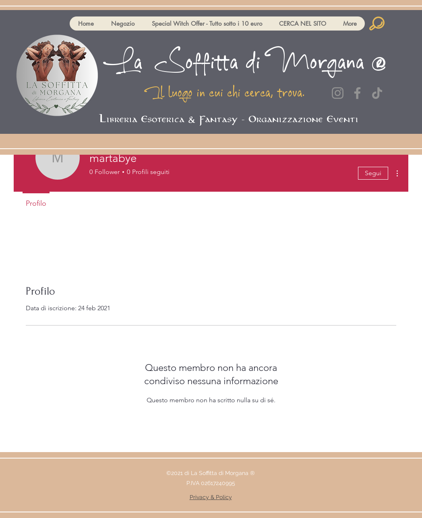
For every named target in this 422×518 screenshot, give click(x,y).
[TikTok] (377, 93)
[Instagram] (337, 93)
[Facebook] (357, 93)
